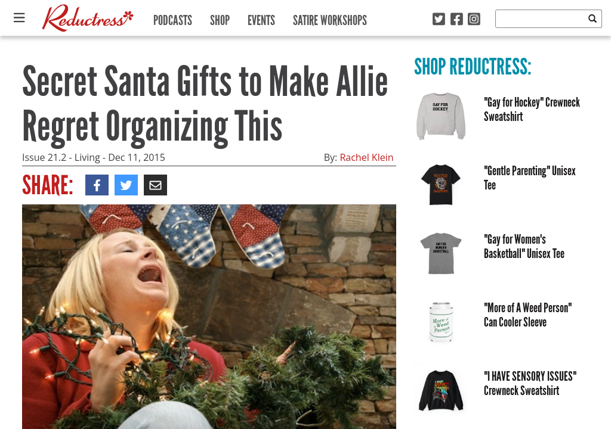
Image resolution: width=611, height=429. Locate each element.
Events (261, 17)
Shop (220, 17)
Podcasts (172, 17)
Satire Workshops (330, 17)
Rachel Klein (366, 157)
